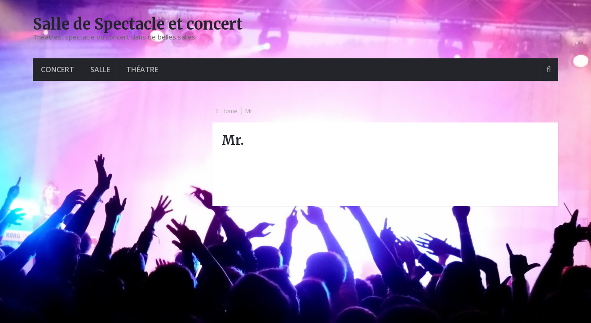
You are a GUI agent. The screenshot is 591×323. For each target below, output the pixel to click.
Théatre (142, 69)
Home (229, 111)
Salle (100, 69)
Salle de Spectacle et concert (138, 24)
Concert (57, 69)
